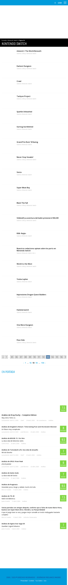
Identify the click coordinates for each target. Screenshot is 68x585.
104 (42, 363)
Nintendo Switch (13, 40)
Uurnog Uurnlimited (25, 127)
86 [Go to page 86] (17, 357)
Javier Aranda (6, 501)
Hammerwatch (23, 310)
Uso (45, 580)
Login (60, 3)
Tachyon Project (23, 96)
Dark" (22, 420)
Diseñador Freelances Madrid (49, 577)
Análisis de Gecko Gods (10, 473)
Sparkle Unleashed (24, 111)
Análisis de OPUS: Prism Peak (12, 461)
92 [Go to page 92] (43, 357)
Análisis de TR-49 (8, 496)
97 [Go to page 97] (66, 357)
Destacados (33, 517)
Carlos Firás (5, 443)
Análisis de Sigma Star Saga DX (13, 524)
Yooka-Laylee (22, 279)
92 (31, 363)
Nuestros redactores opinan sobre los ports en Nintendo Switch (36, 249)
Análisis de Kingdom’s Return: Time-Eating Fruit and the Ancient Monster (29, 427)
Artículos (26, 517)
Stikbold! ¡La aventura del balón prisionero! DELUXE (38, 218)
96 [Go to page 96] (61, 357)
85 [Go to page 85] (12, 357)
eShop (24, 53)
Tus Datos (39, 580)
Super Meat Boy (23, 187)
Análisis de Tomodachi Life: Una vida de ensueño (20, 450)
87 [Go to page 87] (21, 357)
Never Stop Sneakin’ (25, 157)
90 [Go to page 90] (34, 357)
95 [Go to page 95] (57, 357)
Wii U (33, 253)
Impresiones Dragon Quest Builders (31, 294)
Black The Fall (22, 203)
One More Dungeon (25, 325)
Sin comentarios (41, 420)
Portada (4, 40)
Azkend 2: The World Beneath (29, 51)
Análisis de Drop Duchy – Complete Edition (19, 415)
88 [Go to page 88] (25, 357)
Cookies (31, 580)
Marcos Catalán (6, 490)
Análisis (51, 420)
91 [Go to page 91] (39, 357)
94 (37, 363)
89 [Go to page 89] (30, 357)
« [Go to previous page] (3, 357)
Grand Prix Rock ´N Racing (27, 142)
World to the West (24, 264)
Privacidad (24, 580)
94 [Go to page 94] (52, 357)
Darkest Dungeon (24, 66)
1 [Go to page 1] (6, 357)
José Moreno (24, 432)
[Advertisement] (34, 22)
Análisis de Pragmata (10, 484)
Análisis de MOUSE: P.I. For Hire (13, 438)
